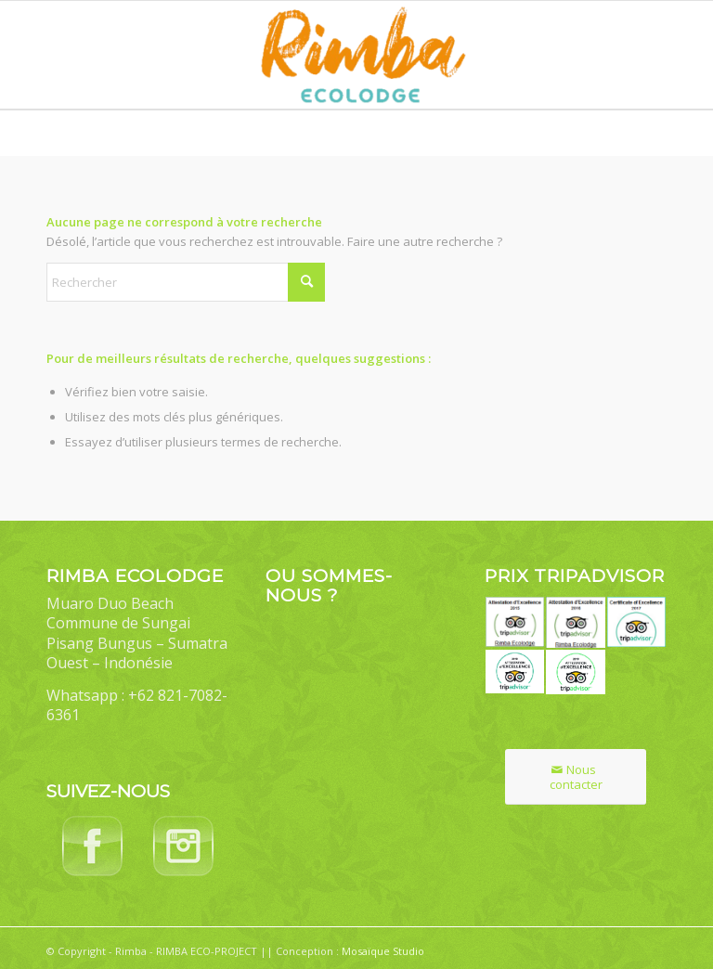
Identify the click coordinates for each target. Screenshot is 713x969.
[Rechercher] (185, 282)
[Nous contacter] (575, 777)
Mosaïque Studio (383, 951)
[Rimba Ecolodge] (356, 55)
